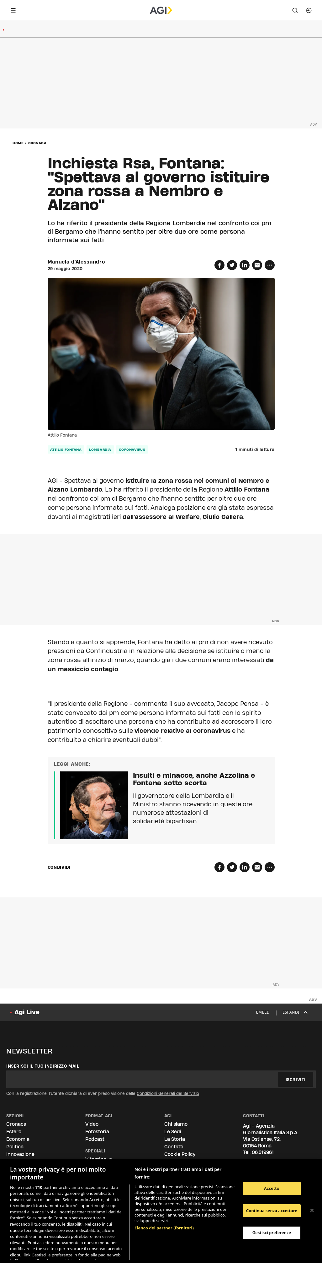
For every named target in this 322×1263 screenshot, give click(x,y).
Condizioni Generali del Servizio (168, 1093)
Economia (17, 1139)
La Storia (174, 1139)
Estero (13, 1132)
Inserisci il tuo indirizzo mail (42, 1066)
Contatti (173, 1147)
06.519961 (263, 1152)
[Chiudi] (312, 1210)
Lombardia (100, 449)
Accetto (271, 1188)
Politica (15, 1147)
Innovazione (20, 1154)
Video (91, 1124)
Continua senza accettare (271, 1210)
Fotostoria (97, 1132)
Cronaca (37, 143)
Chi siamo (175, 1124)
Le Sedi (172, 1132)
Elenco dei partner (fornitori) (164, 1195)
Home (18, 143)
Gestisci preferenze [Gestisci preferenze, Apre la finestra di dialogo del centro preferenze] (271, 1232)
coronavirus (132, 449)
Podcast (94, 1139)
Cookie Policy (179, 1154)
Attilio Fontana (66, 449)
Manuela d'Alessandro (76, 262)
